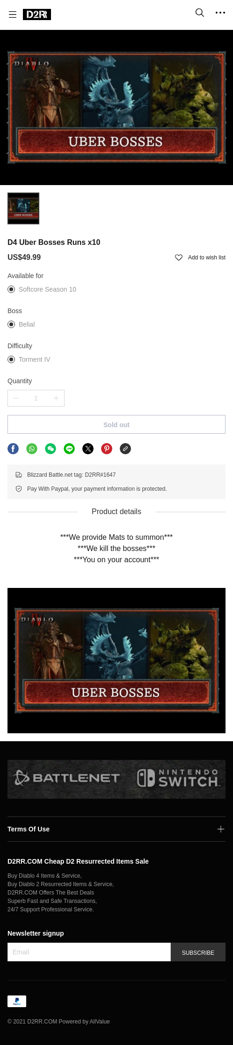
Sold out (116, 425)
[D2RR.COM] (37, 14)
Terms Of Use (28, 829)
